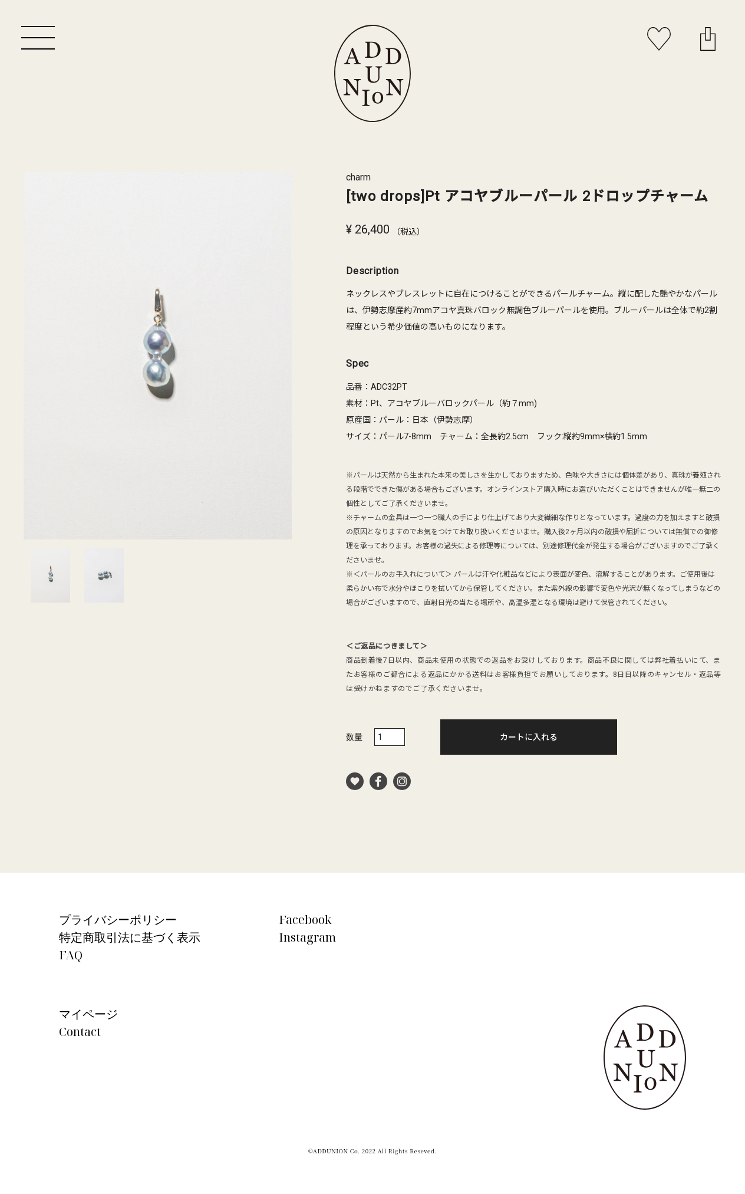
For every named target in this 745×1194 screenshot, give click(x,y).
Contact (80, 1032)
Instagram (307, 937)
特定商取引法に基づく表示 (129, 937)
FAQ (71, 955)
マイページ (88, 1014)
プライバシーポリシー (118, 919)
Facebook (305, 919)
